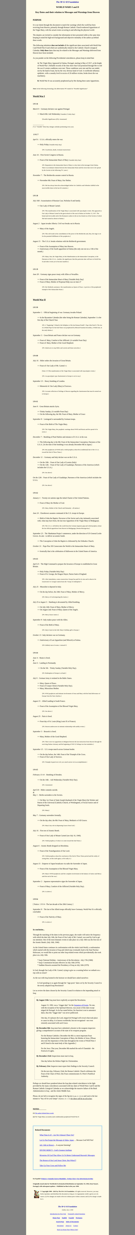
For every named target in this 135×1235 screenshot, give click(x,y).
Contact (75, 1225)
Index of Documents (72, 1222)
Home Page (56, 1218)
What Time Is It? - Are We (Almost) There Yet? (57, 1135)
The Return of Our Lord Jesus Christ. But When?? (58, 1160)
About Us (68, 1225)
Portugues (79, 1218)
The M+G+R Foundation (67, 2)
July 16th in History (47, 1145)
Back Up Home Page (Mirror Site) (67, 1229)
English (64, 1218)
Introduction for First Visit (58, 1214)
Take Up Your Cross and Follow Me (53, 1165)
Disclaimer (60, 1225)
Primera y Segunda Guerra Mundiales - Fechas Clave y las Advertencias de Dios (67, 1179)
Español (71, 1218)
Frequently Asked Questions (76, 1214)
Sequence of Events (81, 1005)
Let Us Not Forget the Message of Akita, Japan (57, 1140)
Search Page (60, 1222)
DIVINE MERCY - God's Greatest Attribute (56, 1150)
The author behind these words (44, 1113)
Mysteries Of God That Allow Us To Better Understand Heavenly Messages (67, 1155)
